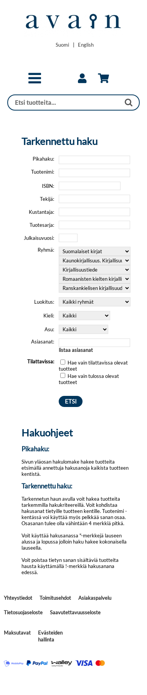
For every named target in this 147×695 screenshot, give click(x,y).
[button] (34, 81)
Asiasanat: (42, 342)
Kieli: (48, 316)
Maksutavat (17, 633)
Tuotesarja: (42, 225)
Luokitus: (44, 302)
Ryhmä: (46, 250)
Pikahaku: (43, 159)
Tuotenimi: (42, 172)
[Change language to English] (86, 45)
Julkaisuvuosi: (39, 238)
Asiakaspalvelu (94, 598)
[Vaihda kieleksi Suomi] (62, 45)
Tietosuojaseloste (23, 612)
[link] (82, 78)
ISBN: (48, 186)
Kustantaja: (41, 212)
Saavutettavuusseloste (75, 612)
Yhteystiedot (18, 598)
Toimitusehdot (55, 598)
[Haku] (64, 102)
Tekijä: (47, 199)
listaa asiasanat (76, 350)
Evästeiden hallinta (50, 636)
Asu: (49, 329)
